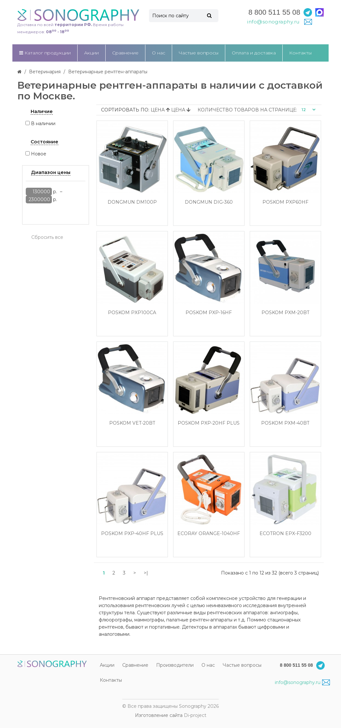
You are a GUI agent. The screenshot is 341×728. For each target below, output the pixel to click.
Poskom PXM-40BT (285, 423)
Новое (38, 154)
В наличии (43, 123)
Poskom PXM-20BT (285, 312)
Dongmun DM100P (132, 202)
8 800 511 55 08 (274, 12)
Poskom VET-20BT (132, 423)
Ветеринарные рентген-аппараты (107, 72)
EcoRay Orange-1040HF (208, 533)
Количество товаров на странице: (247, 110)
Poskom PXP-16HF (208, 312)
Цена (161, 110)
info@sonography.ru (302, 682)
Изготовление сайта (159, 715)
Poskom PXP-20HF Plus (209, 423)
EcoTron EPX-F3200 (285, 533)
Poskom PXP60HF (285, 202)
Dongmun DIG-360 (209, 202)
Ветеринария (45, 72)
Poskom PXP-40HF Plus (132, 533)
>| (146, 573)
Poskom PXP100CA (132, 312)
